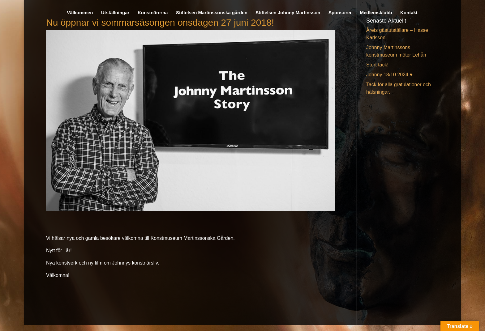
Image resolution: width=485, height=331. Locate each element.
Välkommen (80, 13)
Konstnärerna (153, 13)
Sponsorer (340, 13)
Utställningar (115, 13)
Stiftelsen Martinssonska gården (211, 13)
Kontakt (409, 13)
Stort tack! (377, 64)
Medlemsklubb (376, 13)
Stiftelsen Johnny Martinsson (287, 13)
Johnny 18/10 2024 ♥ (389, 74)
